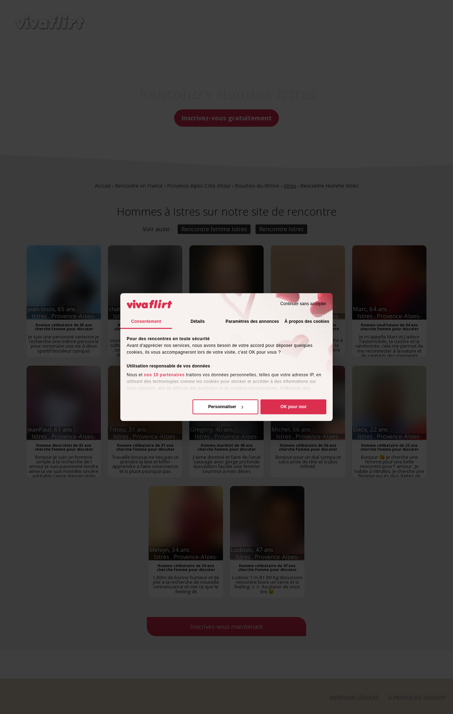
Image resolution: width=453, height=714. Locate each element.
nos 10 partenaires (164, 374)
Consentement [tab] (146, 321)
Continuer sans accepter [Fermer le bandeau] (303, 304)
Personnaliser (225, 406)
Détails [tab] (197, 321)
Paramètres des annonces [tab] (252, 321)
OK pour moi (293, 406)
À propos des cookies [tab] (307, 321)
